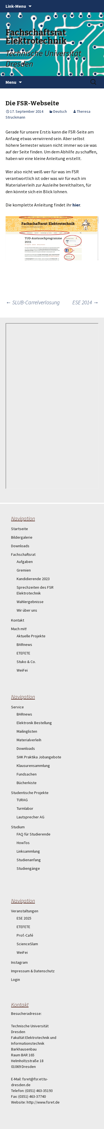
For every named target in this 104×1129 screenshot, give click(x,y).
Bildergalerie (21, 537)
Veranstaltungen (24, 910)
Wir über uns (27, 610)
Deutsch (60, 111)
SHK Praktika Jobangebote (39, 757)
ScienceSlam (27, 943)
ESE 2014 (85, 302)
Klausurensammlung (33, 765)
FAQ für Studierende (33, 834)
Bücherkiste (27, 782)
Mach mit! (19, 628)
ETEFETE (23, 653)
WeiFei (22, 670)
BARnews (24, 644)
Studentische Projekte (30, 792)
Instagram (19, 962)
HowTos (23, 842)
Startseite (19, 528)
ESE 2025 (24, 918)
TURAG (22, 799)
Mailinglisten (27, 731)
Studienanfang (29, 859)
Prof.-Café (25, 935)
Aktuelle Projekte (31, 635)
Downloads (20, 545)
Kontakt (17, 620)
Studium (18, 826)
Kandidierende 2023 (33, 578)
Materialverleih (29, 739)
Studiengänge (28, 868)
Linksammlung (28, 851)
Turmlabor (25, 808)
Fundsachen (27, 774)
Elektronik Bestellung (34, 722)
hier (76, 205)
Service (17, 706)
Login (15, 979)
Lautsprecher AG (30, 816)
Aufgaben (25, 561)
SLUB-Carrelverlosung (33, 302)
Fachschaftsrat (23, 554)
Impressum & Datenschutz (33, 970)
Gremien (24, 570)
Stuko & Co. (26, 661)
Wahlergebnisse (30, 601)
